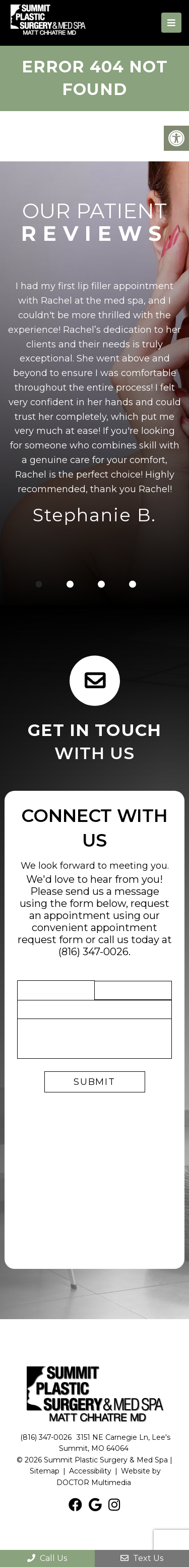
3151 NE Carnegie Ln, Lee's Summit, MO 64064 (114, 1443)
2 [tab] (70, 584)
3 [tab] (101, 584)
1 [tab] (39, 584)
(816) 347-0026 (93, 952)
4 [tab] (133, 584)
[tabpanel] (94, 404)
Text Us (141, 1558)
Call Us (47, 1558)
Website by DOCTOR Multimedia (108, 1476)
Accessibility (90, 1471)
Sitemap (44, 1471)
